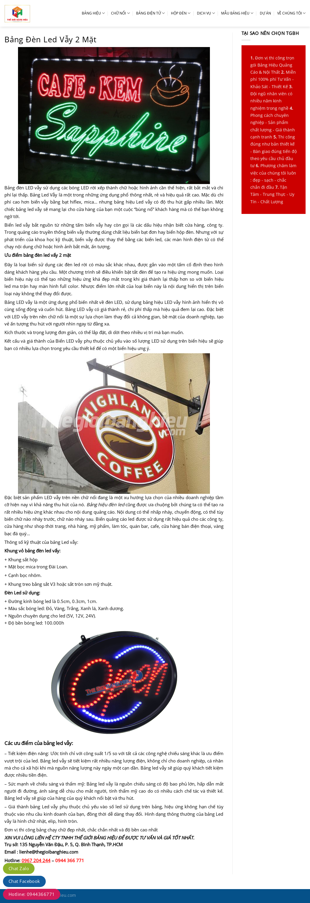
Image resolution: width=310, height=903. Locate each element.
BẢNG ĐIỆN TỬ (150, 13)
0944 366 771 (69, 860)
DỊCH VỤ (206, 13)
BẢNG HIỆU (93, 13)
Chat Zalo (19, 868)
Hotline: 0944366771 (32, 894)
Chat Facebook (24, 881)
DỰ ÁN (265, 13)
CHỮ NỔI (120, 13)
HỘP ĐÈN (180, 13)
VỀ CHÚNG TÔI (291, 13)
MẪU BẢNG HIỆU (237, 13)
